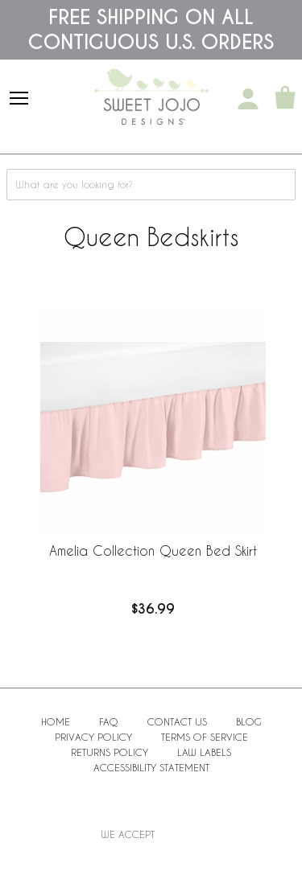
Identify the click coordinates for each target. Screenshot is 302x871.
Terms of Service (204, 736)
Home (55, 721)
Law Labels (204, 752)
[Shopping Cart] (285, 99)
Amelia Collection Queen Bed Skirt (153, 550)
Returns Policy (109, 752)
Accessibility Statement (151, 767)
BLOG (249, 721)
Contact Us (177, 721)
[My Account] (248, 99)
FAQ (108, 721)
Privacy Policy (93, 736)
